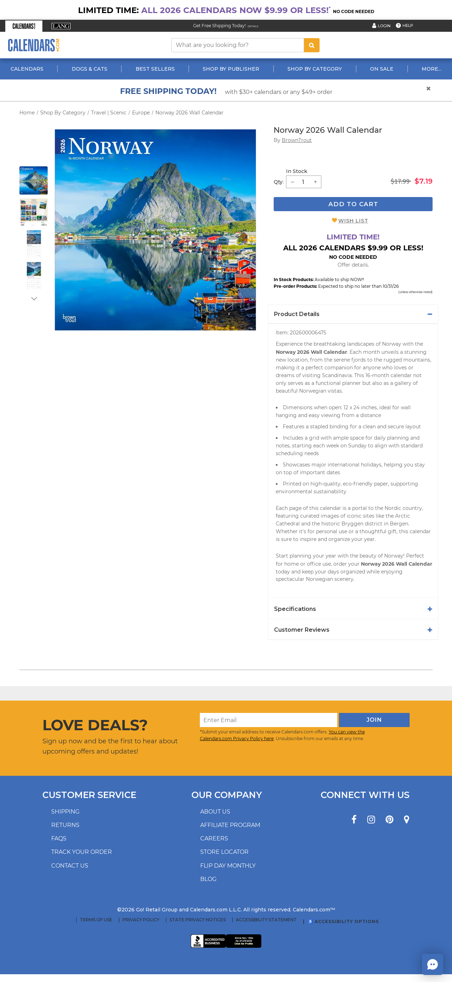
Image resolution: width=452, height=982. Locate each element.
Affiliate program (230, 825)
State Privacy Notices (198, 919)
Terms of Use (96, 919)
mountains (416, 360)
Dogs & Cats (89, 69)
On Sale (381, 69)
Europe (141, 112)
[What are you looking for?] (237, 45)
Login (384, 25)
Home (27, 112)
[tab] (353, 314)
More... (431, 69)
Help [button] (408, 25)
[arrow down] (33, 298)
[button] (23, 26)
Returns (65, 825)
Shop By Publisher (231, 69)
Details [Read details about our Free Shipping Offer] (253, 26)
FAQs (58, 838)
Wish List (353, 221)
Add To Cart (353, 204)
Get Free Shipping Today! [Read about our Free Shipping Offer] (219, 25)
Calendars (27, 69)
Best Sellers (155, 69)
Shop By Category (314, 69)
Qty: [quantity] (279, 181)
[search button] (312, 45)
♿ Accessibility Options (343, 921)
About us (215, 811)
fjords (358, 360)
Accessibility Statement (266, 919)
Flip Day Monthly (228, 865)
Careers (214, 838)
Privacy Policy (141, 919)
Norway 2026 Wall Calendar (189, 112)
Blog (208, 879)
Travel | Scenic (108, 112)
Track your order (81, 852)
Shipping (65, 811)
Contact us (69, 865)
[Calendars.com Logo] (33, 45)
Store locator (224, 852)
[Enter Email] (268, 720)
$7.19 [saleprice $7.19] (424, 181)
